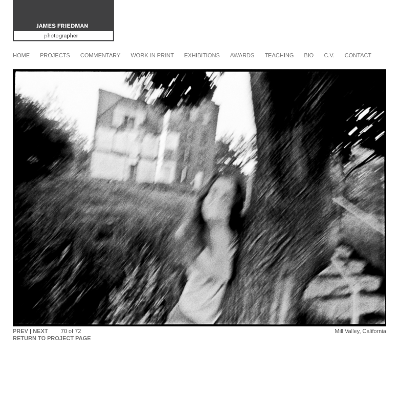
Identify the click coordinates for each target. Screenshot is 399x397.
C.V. (329, 55)
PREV (20, 331)
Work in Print (152, 55)
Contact (358, 55)
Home (21, 55)
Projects (55, 55)
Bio (308, 55)
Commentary (100, 55)
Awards (242, 55)
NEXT (40, 331)
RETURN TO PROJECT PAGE (52, 338)
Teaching (279, 55)
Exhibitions (202, 55)
